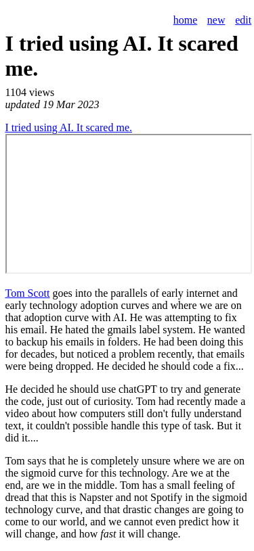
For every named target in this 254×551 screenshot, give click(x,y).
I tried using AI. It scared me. (69, 127)
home (185, 20)
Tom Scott (27, 293)
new (216, 20)
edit (243, 20)
